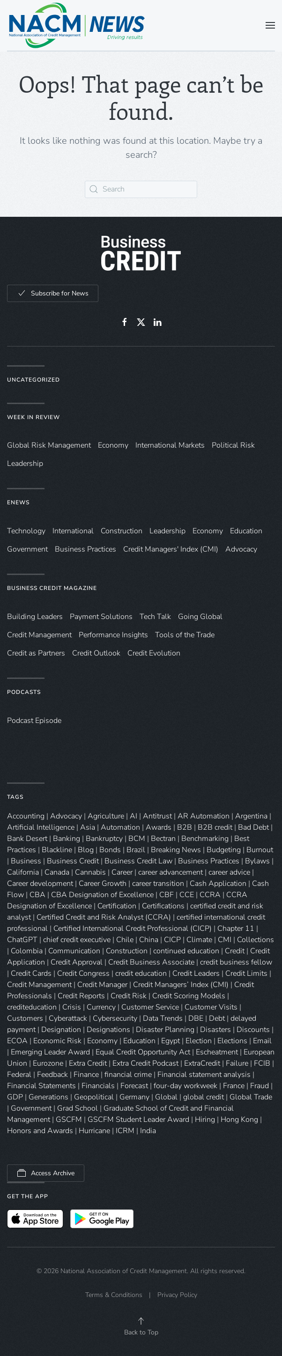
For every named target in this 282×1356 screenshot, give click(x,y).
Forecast (134, 1086)
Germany (134, 1097)
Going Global (200, 617)
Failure (237, 1063)
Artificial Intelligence (40, 827)
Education (246, 531)
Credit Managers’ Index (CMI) (181, 985)
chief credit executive (77, 940)
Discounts (253, 1029)
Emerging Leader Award (50, 1052)
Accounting (26, 816)
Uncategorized (33, 379)
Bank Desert (27, 838)
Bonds (110, 850)
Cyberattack (68, 1018)
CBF (166, 895)
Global (166, 1097)
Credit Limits (246, 973)
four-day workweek (185, 1086)
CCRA (210, 895)
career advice (229, 872)
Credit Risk (129, 996)
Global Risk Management (49, 445)
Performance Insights (113, 635)
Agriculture (106, 816)
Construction (121, 531)
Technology (26, 531)
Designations (108, 1029)
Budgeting (224, 850)
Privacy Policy (177, 1294)
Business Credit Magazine (52, 588)
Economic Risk (57, 1041)
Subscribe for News (53, 293)
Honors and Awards (40, 1131)
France (234, 1086)
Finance (86, 1074)
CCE (186, 895)
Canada (57, 872)
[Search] (141, 189)
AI (133, 816)
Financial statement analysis (204, 1074)
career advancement (170, 872)
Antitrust (157, 816)
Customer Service (150, 1007)
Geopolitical (94, 1097)
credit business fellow (236, 962)
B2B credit (215, 827)
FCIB (262, 1063)
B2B (184, 827)
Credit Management (39, 635)
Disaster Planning (165, 1029)
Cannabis (90, 872)
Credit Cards (31, 973)
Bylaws (257, 861)
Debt (217, 1018)
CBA (37, 895)
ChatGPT (22, 940)
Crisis (71, 1007)
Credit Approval (77, 962)
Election (199, 1041)
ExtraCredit (202, 1063)
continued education (186, 951)
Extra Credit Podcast (145, 1063)
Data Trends (163, 1018)
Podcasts (24, 692)
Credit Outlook (96, 653)
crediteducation (32, 1007)
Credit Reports (81, 996)
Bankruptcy (104, 838)
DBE (195, 1018)
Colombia (27, 951)
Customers (25, 1018)
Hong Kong (239, 1119)
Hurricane (94, 1131)
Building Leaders (35, 617)
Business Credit (73, 861)
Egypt (170, 1041)
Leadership (25, 463)
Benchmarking (205, 838)
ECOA (17, 1041)
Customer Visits (211, 1007)
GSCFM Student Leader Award (138, 1119)
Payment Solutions (101, 617)
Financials (98, 1086)
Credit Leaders (196, 973)
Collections (255, 940)
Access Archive (45, 1173)
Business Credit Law (138, 861)
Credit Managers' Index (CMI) (170, 549)
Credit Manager (102, 985)
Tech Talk (155, 617)
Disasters (215, 1029)
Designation (61, 1029)
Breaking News (176, 850)
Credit (235, 951)
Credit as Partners (36, 653)
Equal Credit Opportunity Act (143, 1052)
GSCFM (69, 1119)
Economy (113, 445)
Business (26, 861)
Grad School (77, 1108)
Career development (40, 883)
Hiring (205, 1119)
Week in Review (33, 417)
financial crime (128, 1074)
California (23, 872)
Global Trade (251, 1097)
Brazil (135, 850)
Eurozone (48, 1063)
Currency (101, 1007)
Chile (125, 940)
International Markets (170, 445)
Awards (158, 827)
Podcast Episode (34, 720)
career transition (158, 883)
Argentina (251, 816)
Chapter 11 (235, 928)
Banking (66, 838)
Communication (74, 951)
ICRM (125, 1131)
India (148, 1131)
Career (122, 872)
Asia (87, 827)
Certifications (163, 906)
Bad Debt (253, 827)
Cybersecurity (115, 1018)
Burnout (259, 850)
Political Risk (233, 445)
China (148, 940)
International (73, 531)
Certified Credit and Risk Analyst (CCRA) (104, 917)
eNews (18, 502)
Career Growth (102, 883)
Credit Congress (83, 973)
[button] (270, 25)
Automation (120, 827)
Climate (199, 940)
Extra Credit (88, 1063)
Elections (232, 1041)
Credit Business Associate (151, 962)
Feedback (52, 1074)
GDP (15, 1097)
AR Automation (204, 816)
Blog (86, 850)
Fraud (259, 1086)
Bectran (163, 838)
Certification (116, 906)
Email (262, 1041)
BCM (136, 838)
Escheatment (217, 1052)
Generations (48, 1097)
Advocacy (241, 549)
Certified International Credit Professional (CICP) (132, 928)
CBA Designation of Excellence (102, 895)
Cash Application (218, 883)
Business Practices (85, 549)
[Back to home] (77, 25)
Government (27, 549)
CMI (224, 940)
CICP (172, 940)
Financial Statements (41, 1086)
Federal (19, 1074)
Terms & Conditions (113, 1294)
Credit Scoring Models (188, 996)
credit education (141, 973)
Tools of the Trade (185, 635)
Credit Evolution (153, 653)
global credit (203, 1097)
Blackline (57, 850)
